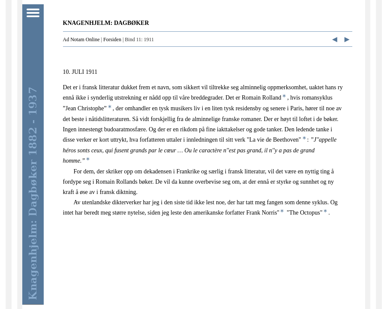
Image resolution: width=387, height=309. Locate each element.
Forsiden (112, 39)
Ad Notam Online (81, 39)
